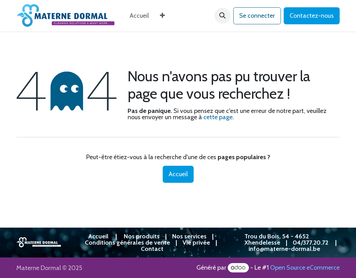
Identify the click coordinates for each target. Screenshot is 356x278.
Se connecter (257, 15)
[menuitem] (139, 16)
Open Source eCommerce (305, 267)
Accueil (178, 174)
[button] (222, 16)
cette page (218, 117)
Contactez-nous (312, 15)
